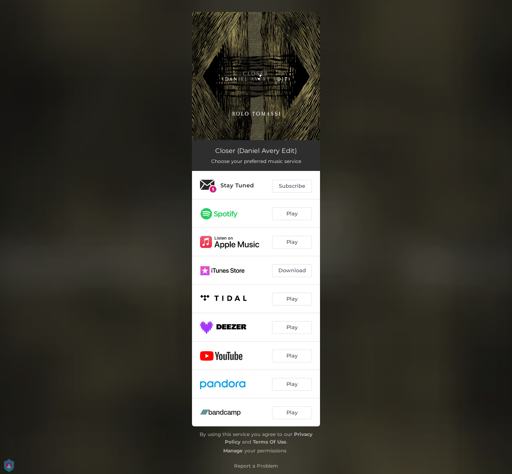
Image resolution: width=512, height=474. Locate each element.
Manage (233, 451)
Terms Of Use (269, 442)
